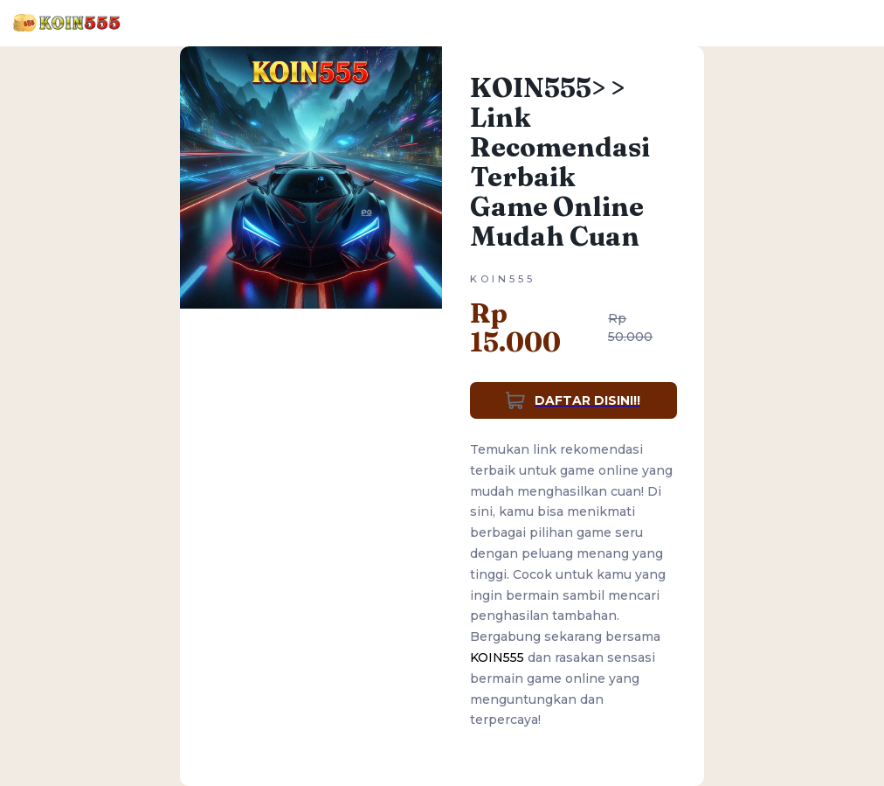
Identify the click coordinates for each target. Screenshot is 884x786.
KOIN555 (497, 657)
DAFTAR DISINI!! (573, 400)
